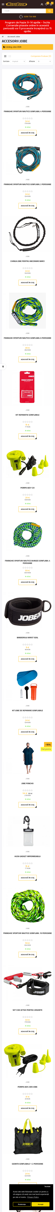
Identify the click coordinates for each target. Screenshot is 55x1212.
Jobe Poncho (27, 783)
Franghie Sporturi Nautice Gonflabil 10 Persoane (27, 933)
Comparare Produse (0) (41, 56)
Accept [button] (40, 1204)
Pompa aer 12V (27, 488)
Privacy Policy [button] (33, 1197)
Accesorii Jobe (14, 36)
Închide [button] (47, 1186)
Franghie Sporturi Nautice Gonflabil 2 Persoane (27, 184)
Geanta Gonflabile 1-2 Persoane (27, 1164)
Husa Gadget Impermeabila (27, 856)
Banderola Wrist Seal (27, 637)
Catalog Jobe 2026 (12, 47)
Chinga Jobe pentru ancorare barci (27, 261)
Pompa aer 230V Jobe (27, 1087)
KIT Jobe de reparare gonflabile (27, 710)
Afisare (32, 61)
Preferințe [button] (22, 1204)
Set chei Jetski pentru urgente (27, 1010)
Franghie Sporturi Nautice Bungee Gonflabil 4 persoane (27, 561)
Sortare (6, 61)
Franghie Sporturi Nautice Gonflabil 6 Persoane (27, 338)
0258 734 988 (30, 16)
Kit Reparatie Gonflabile (27, 415)
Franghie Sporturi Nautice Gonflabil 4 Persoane (27, 111)
